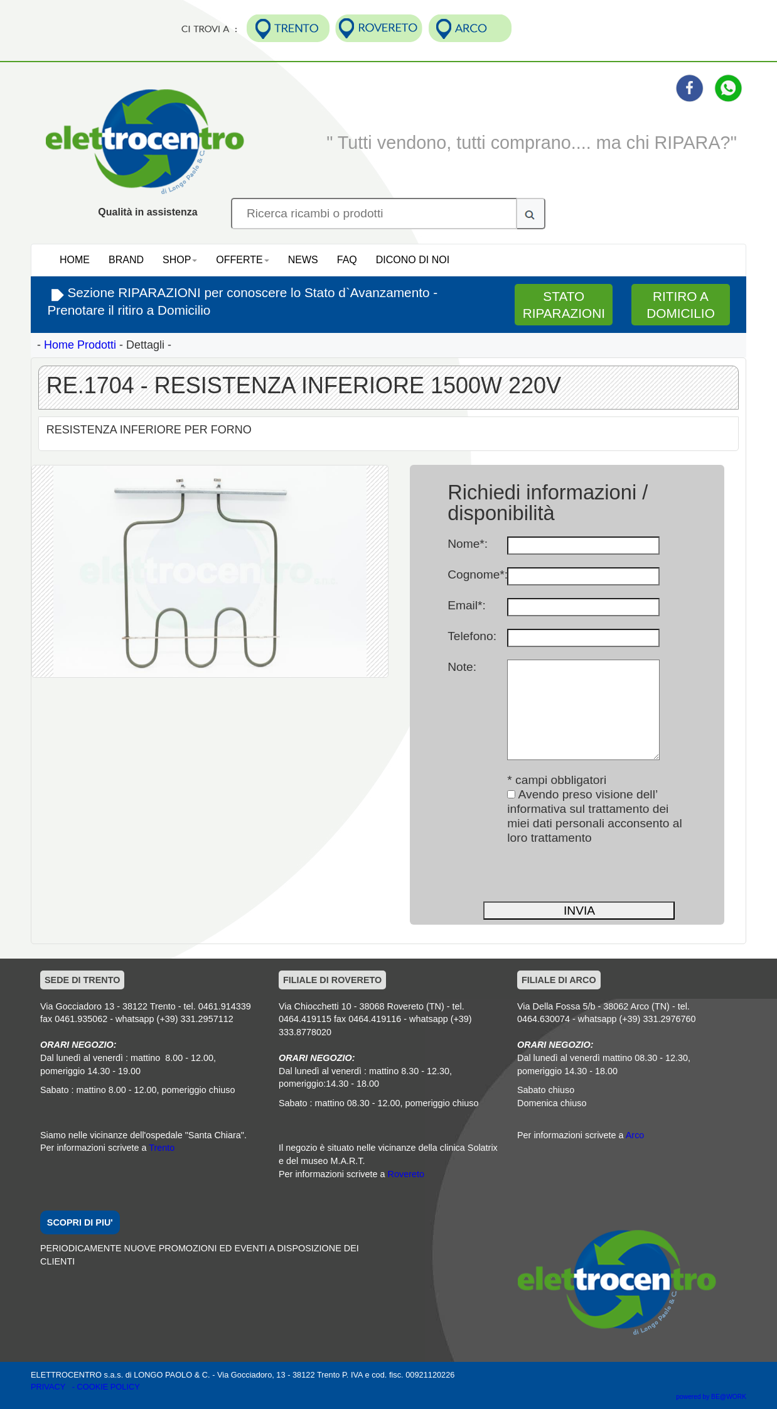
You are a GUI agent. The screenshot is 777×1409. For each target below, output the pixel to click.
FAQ (347, 259)
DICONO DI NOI (412, 259)
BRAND (126, 259)
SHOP (180, 259)
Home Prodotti (80, 345)
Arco (635, 1135)
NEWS (303, 259)
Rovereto (406, 1174)
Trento (161, 1148)
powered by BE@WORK (711, 1396)
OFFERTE (242, 259)
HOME (75, 259)
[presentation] (542, 875)
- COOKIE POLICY (106, 1386)
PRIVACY (49, 1386)
